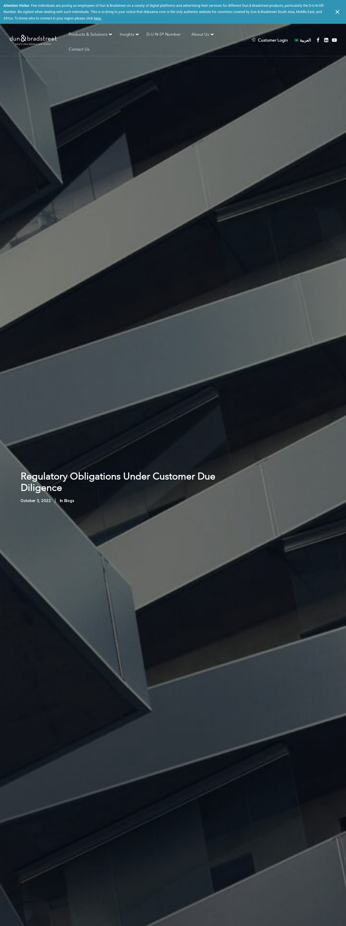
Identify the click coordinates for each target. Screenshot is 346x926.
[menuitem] (272, 40)
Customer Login (273, 40)
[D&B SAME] (33, 40)
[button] (318, 40)
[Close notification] (337, 12)
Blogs (69, 490)
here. (98, 18)
